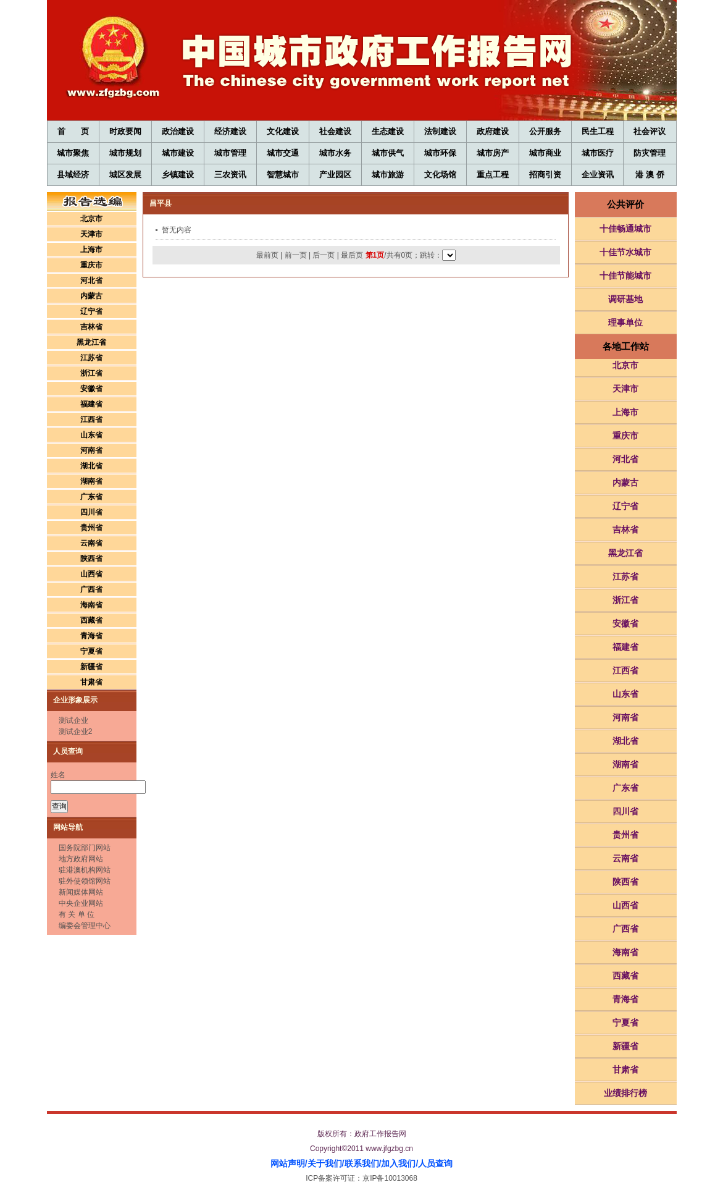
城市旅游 (388, 174)
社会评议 (649, 131)
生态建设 (388, 131)
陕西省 (91, 558)
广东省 (91, 496)
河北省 (91, 280)
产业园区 (335, 174)
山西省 (91, 574)
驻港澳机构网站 (85, 870)
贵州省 (91, 527)
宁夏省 (91, 651)
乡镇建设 (178, 174)
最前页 (267, 255)
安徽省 (91, 388)
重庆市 (91, 265)
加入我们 (398, 1163)
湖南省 (91, 481)
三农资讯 (230, 174)
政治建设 (178, 131)
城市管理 (230, 153)
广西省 (91, 589)
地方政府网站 (81, 858)
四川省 (91, 512)
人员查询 (435, 1163)
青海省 (91, 635)
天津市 (91, 234)
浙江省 (91, 373)
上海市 (91, 249)
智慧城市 (283, 174)
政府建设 (493, 131)
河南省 (91, 450)
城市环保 (440, 153)
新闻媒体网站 (81, 892)
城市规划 (125, 153)
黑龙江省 (91, 342)
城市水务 (335, 153)
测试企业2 (76, 731)
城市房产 (493, 153)
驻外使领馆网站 (85, 881)
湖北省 (91, 466)
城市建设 (178, 153)
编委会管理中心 (85, 925)
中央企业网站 (81, 903)
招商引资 (545, 174)
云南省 (91, 543)
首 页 (73, 131)
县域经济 (73, 174)
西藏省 (91, 620)
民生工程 (598, 131)
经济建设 (230, 131)
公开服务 (545, 131)
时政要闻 (125, 131)
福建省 (91, 404)
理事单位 (625, 322)
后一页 (323, 255)
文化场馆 (440, 174)
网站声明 (287, 1163)
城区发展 (125, 174)
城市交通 (283, 153)
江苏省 (91, 357)
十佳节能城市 (625, 276)
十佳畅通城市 (625, 229)
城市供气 (388, 153)
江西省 (91, 419)
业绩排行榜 (625, 1093)
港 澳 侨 (649, 174)
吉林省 (91, 327)
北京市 (91, 218)
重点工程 (493, 174)
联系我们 (362, 1163)
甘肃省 (91, 682)
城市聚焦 (73, 153)
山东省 (91, 435)
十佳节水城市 (625, 252)
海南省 (91, 605)
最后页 (352, 255)
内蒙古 (91, 296)
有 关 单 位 (76, 914)
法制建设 (440, 131)
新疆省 (91, 666)
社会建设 (335, 131)
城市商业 (545, 153)
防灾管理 (649, 153)
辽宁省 (91, 311)
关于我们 (324, 1163)
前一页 (296, 255)
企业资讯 (598, 174)
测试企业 (73, 720)
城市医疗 (598, 153)
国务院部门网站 (85, 847)
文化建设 (283, 131)
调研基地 (625, 299)
